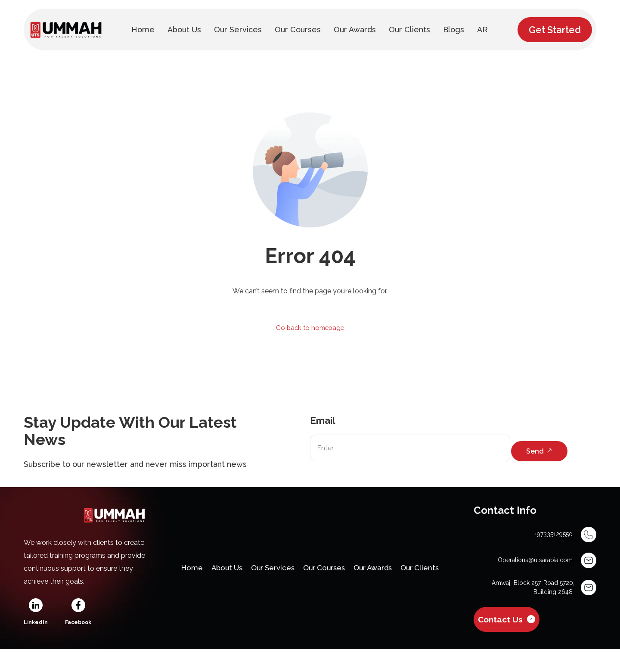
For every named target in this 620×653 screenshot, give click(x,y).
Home (178, 570)
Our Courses (326, 570)
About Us (217, 570)
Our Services (268, 570)
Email (322, 421)
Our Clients (432, 570)
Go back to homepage (310, 328)
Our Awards (380, 570)
